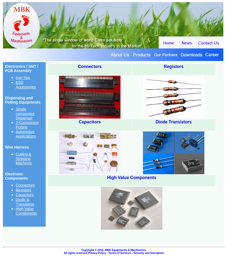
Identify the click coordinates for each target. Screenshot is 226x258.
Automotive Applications (26, 134)
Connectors (25, 185)
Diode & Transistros (25, 202)
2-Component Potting (27, 124)
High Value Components (26, 211)
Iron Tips (23, 77)
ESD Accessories (26, 84)
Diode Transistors (173, 122)
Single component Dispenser (25, 113)
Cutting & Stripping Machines (24, 158)
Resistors (23, 190)
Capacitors (25, 195)
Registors (174, 66)
